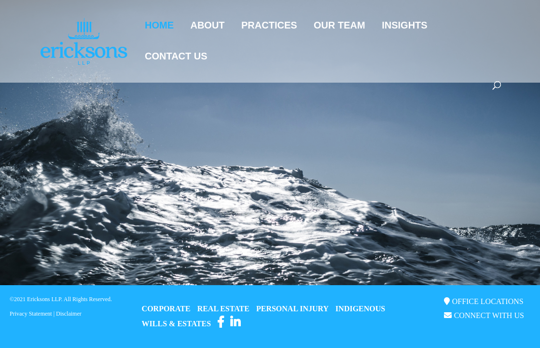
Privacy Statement (31, 313)
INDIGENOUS (360, 308)
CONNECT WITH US (489, 315)
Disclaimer (69, 313)
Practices (269, 26)
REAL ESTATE (223, 308)
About (207, 26)
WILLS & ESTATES (176, 323)
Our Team (339, 26)
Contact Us (176, 57)
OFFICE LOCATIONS (488, 301)
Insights (404, 26)
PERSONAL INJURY (292, 308)
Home (159, 26)
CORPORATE (166, 308)
